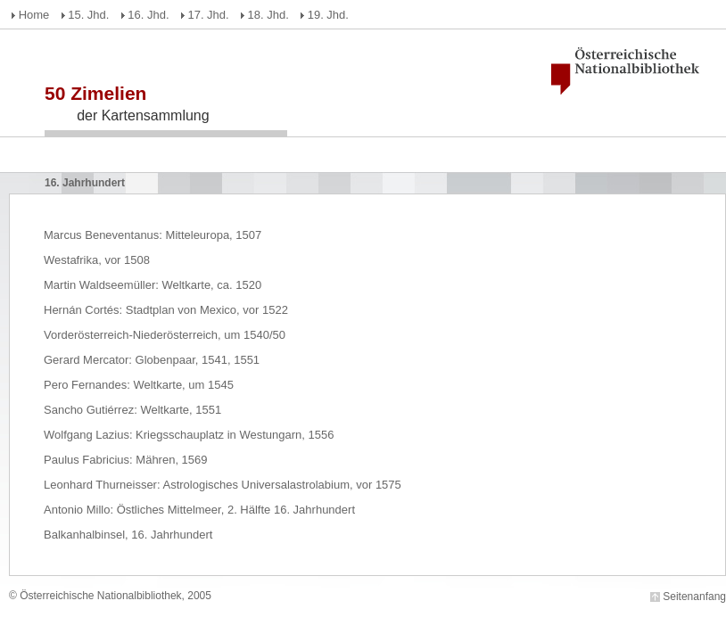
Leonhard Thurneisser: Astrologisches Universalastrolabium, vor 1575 (222, 484)
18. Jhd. (268, 14)
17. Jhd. (207, 14)
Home (34, 14)
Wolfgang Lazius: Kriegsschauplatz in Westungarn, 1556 (189, 434)
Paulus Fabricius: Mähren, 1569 (126, 459)
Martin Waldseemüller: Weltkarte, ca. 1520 (152, 285)
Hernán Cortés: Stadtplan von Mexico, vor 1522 (166, 310)
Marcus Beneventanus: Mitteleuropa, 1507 (152, 235)
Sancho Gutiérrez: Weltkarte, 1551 (132, 409)
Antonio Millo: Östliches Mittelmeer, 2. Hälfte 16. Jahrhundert (199, 509)
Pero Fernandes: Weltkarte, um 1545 (139, 384)
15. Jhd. (88, 14)
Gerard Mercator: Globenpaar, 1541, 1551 (152, 359)
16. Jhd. (148, 14)
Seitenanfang (694, 596)
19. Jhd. (328, 14)
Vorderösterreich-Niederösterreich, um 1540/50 (164, 335)
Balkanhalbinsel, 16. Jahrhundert (128, 534)
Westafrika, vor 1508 (97, 260)
